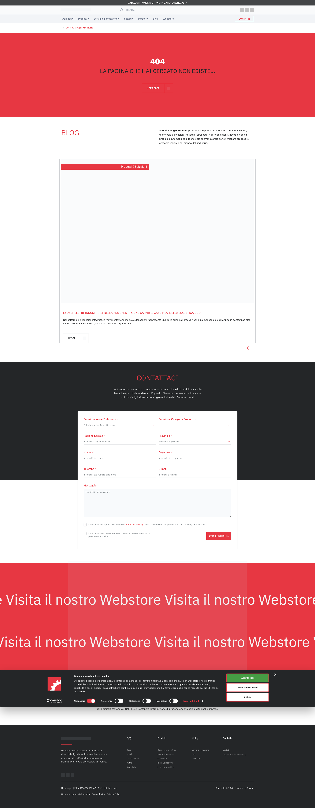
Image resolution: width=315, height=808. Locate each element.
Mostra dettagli (191, 802)
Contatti (244, 18)
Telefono (90, 469)
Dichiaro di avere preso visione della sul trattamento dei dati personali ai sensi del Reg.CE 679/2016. (147, 524)
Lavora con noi (133, 758)
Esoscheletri (162, 758)
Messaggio (91, 485)
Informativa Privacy (133, 524)
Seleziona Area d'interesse (101, 419)
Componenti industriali (167, 750)
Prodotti (82, 18)
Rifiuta (247, 798)
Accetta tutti (247, 779)
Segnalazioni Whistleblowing (234, 754)
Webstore (168, 18)
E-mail (163, 469)
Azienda (67, 18)
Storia (129, 750)
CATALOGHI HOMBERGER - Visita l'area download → (157, 2)
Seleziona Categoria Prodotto (177, 419)
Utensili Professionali (166, 754)
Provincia (165, 436)
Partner (142, 18)
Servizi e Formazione (106, 18)
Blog (155, 18)
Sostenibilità (131, 767)
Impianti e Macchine (166, 767)
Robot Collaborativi (165, 763)
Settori (127, 18)
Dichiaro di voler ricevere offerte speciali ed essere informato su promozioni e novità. (119, 535)
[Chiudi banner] (275, 776)
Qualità (129, 754)
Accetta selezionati (247, 788)
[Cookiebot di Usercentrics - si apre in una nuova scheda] (54, 802)
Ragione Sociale (94, 436)
